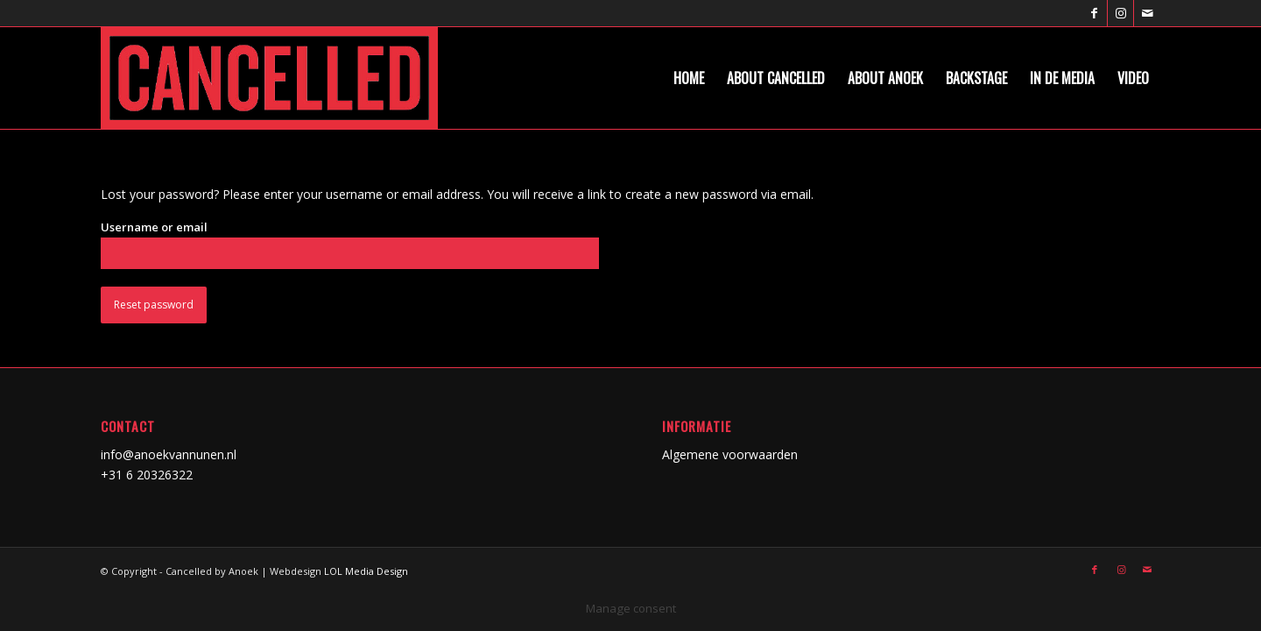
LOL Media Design (366, 571)
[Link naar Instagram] (1120, 13)
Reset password (154, 304)
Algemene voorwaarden (730, 454)
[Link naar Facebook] (1094, 13)
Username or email (154, 227)
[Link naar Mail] (1147, 13)
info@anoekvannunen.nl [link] (168, 454)
